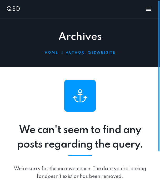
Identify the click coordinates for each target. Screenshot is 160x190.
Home (51, 52)
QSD (13, 9)
